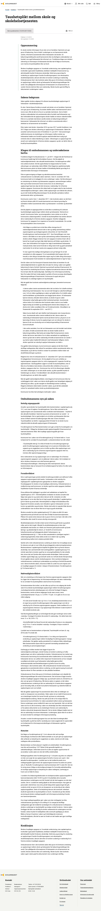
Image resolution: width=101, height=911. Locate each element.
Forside (7, 9)
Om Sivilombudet (64, 884)
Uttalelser (13, 9)
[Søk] (88, 3)
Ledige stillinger (63, 891)
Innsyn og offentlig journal (66, 894)
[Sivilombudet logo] (9, 3)
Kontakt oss (62, 898)
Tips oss (62, 905)
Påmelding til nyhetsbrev (86, 898)
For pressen (62, 901)
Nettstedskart (83, 891)
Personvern (83, 884)
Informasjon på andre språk (87, 894)
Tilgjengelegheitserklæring (86, 887)
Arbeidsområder (63, 887)
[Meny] (96, 3)
